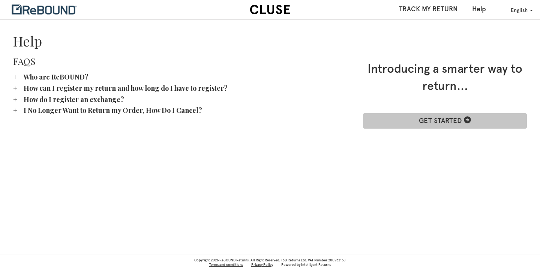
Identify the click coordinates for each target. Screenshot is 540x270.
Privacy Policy (262, 264)
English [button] (516, 9)
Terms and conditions (226, 264)
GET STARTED (445, 120)
